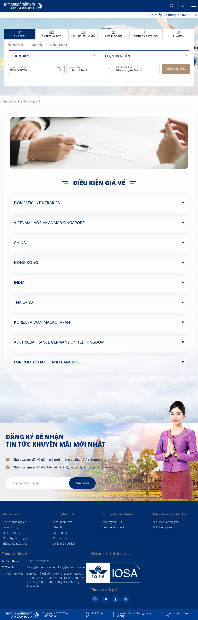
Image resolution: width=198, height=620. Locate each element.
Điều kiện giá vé (162, 527)
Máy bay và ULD (112, 522)
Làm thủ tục (60, 533)
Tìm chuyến (175, 69)
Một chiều (16, 45)
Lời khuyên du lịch (64, 543)
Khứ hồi (35, 45)
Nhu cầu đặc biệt (63, 538)
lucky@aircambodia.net (72, 567)
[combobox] (53, 55)
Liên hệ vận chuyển (114, 527)
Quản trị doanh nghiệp (16, 538)
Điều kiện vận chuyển (166, 522)
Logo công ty (10, 527)
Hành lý (57, 527)
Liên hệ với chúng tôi (177, 614)
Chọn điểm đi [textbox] (23, 56)
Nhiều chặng (56, 45)
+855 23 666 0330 (38, 561)
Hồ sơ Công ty (11, 533)
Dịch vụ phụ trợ (62, 522)
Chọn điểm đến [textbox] (117, 56)
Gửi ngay (82, 483)
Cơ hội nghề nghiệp (14, 522)
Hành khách (75, 67)
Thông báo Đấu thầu (15, 543)
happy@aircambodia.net (41, 567)
